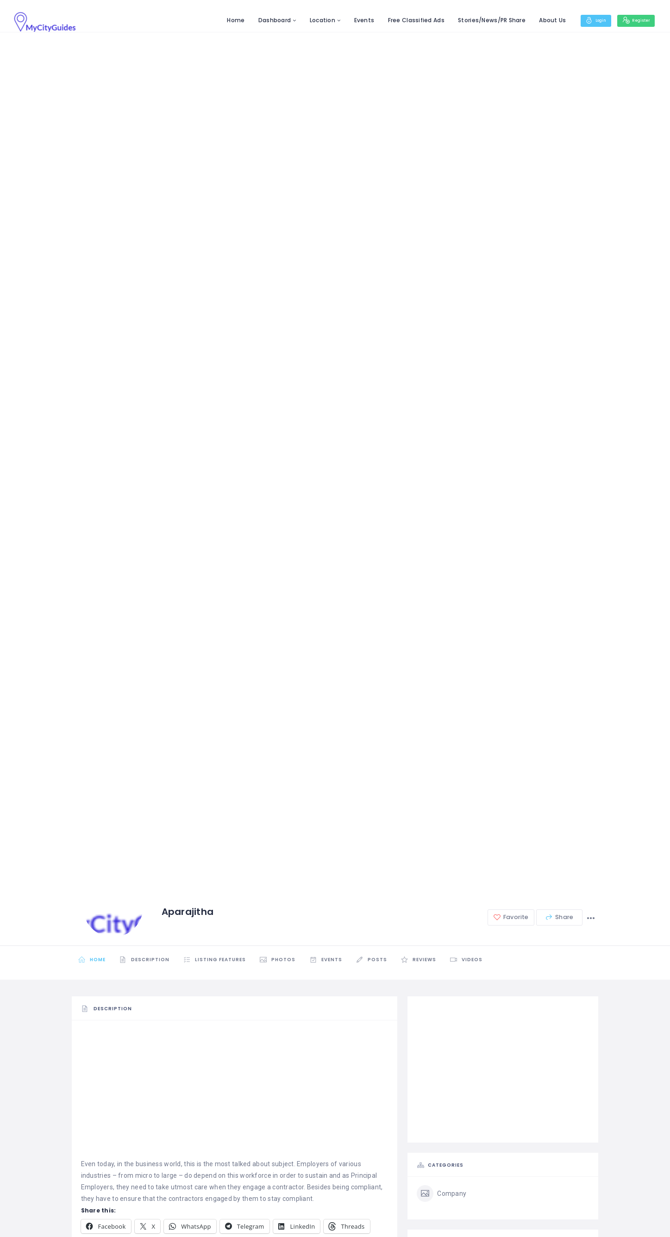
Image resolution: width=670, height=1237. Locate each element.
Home (222, 20)
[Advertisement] (234, 1093)
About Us (538, 20)
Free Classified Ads (402, 20)
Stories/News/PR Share (478, 20)
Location (308, 20)
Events (350, 20)
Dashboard (260, 20)
